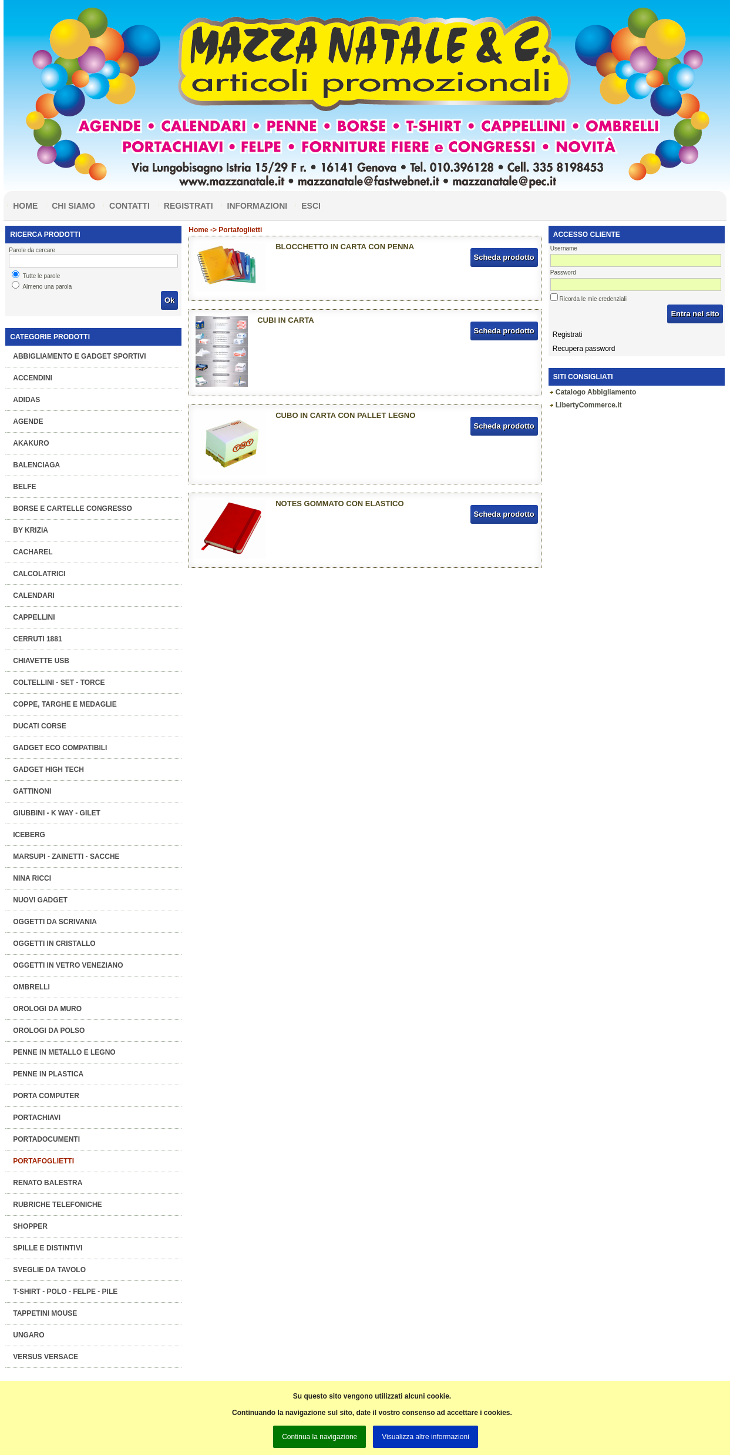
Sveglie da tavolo (49, 1270)
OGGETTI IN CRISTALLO (54, 943)
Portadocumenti (46, 1139)
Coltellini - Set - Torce (59, 682)
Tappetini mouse (45, 1313)
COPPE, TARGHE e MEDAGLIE (64, 704)
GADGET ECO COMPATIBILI (60, 748)
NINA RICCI (32, 878)
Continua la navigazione (319, 1437)
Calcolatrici (39, 574)
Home (25, 205)
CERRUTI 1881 (37, 639)
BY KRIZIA (30, 530)
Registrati (188, 205)
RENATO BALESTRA (47, 1183)
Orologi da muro (47, 1009)
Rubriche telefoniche (57, 1204)
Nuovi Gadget (40, 900)
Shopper (30, 1226)
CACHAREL (32, 552)
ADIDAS (26, 400)
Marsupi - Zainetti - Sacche (66, 856)
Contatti (129, 205)
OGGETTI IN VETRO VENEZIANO (68, 965)
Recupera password (584, 348)
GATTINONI (32, 791)
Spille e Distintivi (47, 1248)
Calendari (34, 595)
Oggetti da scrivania (55, 922)
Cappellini (34, 617)
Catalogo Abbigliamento (596, 392)
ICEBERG (29, 835)
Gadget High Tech (48, 769)
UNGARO (28, 1335)
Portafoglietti (43, 1161)
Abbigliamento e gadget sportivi (79, 356)
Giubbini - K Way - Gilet (56, 813)
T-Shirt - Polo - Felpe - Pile (65, 1291)
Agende (28, 421)
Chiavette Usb (41, 661)
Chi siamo (73, 205)
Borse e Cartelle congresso (72, 508)
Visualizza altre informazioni (425, 1437)
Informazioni (257, 205)
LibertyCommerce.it (589, 405)
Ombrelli (31, 987)
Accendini (32, 378)
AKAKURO (31, 443)
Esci (311, 205)
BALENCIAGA (36, 465)
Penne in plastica (48, 1074)
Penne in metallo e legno (64, 1052)
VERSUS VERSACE (45, 1357)
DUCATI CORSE (39, 726)
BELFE (24, 487)
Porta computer (46, 1096)
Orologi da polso (49, 1030)
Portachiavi (36, 1117)
